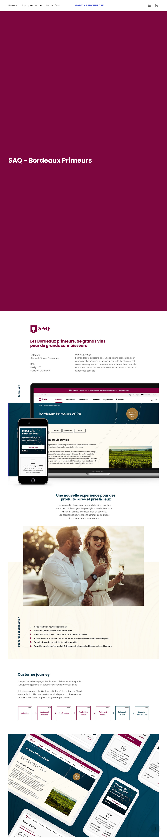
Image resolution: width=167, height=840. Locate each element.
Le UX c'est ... (54, 6)
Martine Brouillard (89, 5)
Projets (12, 6)
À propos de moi (31, 6)
